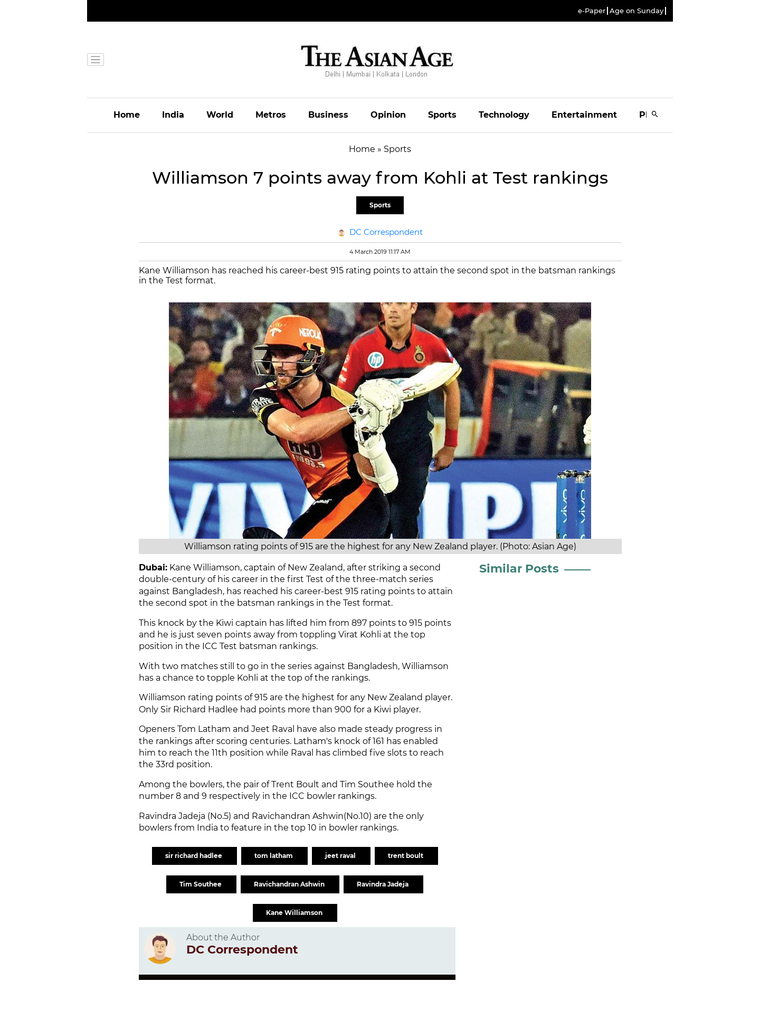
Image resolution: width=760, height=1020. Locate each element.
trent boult (406, 856)
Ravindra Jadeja (383, 884)
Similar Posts (519, 568)
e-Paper (591, 11)
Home (126, 115)
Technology (504, 115)
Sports (442, 115)
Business (328, 115)
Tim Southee (201, 884)
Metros (270, 115)
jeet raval (341, 856)
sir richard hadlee (194, 856)
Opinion (388, 115)
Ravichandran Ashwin (290, 884)
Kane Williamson (295, 913)
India (173, 115)
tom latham (274, 856)
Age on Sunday (636, 11)
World (219, 115)
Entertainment (584, 115)
